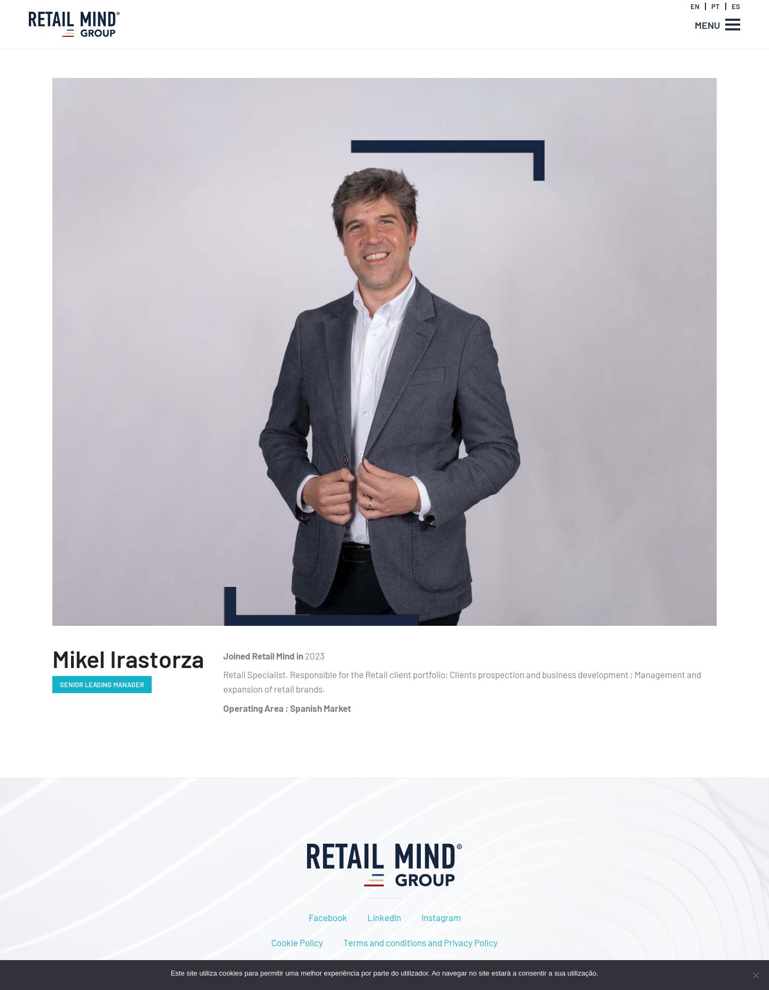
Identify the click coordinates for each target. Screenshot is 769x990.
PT (715, 6)
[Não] (755, 975)
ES (736, 6)
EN (695, 6)
